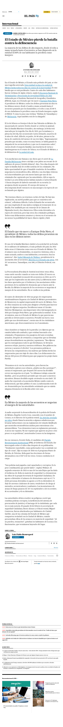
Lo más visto (6, 647)
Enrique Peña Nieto (48, 101)
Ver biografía (18, 537)
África (33, 28)
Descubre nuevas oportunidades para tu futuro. (52, 692)
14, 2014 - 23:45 (33, 72)
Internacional (10, 24)
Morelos (30, 555)
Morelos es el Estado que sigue (41, 260)
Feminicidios (50, 555)
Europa (4, 28)
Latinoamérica (18, 28)
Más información (9, 563)
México (12, 28)
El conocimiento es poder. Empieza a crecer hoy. (16, 706)
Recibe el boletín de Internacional (15, 543)
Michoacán (11, 116)
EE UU (8, 28)
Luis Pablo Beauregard (31, 70)
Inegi (35, 555)
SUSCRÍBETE (47, 11)
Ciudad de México (41, 555)
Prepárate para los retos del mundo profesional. (52, 683)
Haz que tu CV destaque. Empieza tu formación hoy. (51, 701)
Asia (29, 28)
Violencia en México (10, 555)
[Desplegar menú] (3, 16)
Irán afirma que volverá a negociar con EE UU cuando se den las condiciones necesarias (35, 34)
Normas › (56, 547)
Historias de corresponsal (42, 28)
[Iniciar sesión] (56, 12)
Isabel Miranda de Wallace (29, 257)
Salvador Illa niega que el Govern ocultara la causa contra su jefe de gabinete (27, 635)
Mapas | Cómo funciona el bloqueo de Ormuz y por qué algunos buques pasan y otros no (25, 655)
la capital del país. (26, 152)
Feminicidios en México (21, 555)
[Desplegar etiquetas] (57, 555)
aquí (39, 563)
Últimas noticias (54, 28)
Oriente (25, 28)
